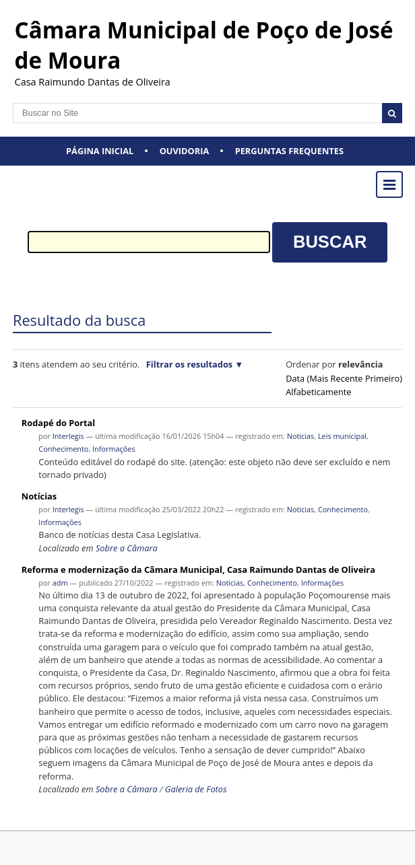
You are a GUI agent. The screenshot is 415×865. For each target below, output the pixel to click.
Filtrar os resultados (189, 364)
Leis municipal (342, 436)
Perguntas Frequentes (289, 151)
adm (60, 583)
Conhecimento (63, 449)
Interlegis (68, 436)
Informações (113, 449)
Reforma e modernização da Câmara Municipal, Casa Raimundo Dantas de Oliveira (198, 569)
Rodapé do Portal (59, 423)
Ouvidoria (185, 151)
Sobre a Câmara (127, 548)
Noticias (301, 436)
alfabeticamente (318, 392)
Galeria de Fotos (196, 789)
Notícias (39, 496)
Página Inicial (99, 151)
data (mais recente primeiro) (344, 378)
